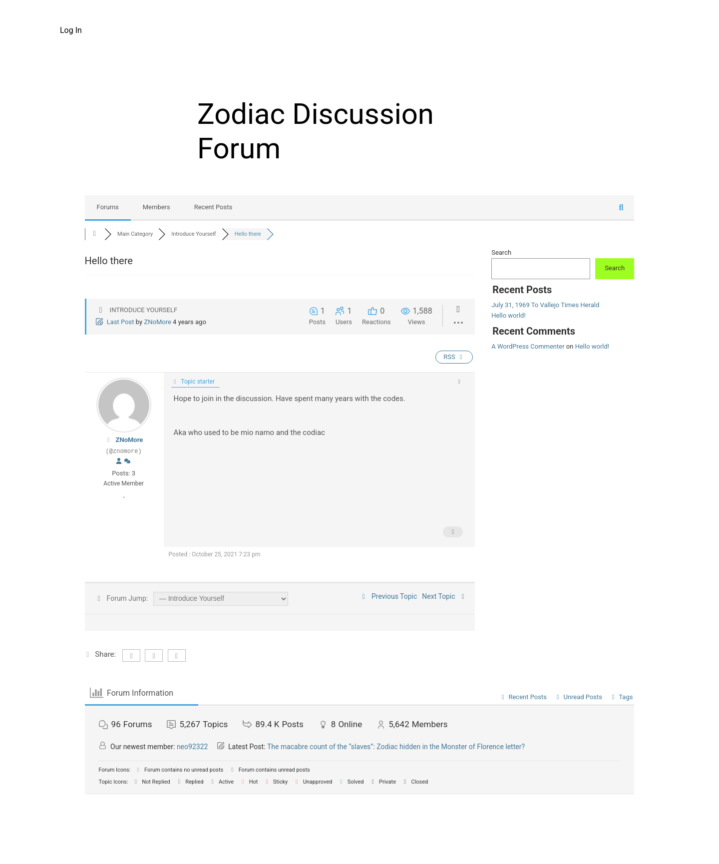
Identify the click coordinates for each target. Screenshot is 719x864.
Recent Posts (213, 207)
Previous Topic (388, 596)
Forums (108, 207)
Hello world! (508, 315)
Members (156, 207)
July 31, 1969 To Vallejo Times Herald (545, 305)
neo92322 (192, 747)
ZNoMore (157, 322)
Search (501, 252)
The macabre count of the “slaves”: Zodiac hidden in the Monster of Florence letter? (396, 747)
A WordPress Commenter (527, 346)
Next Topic (444, 596)
